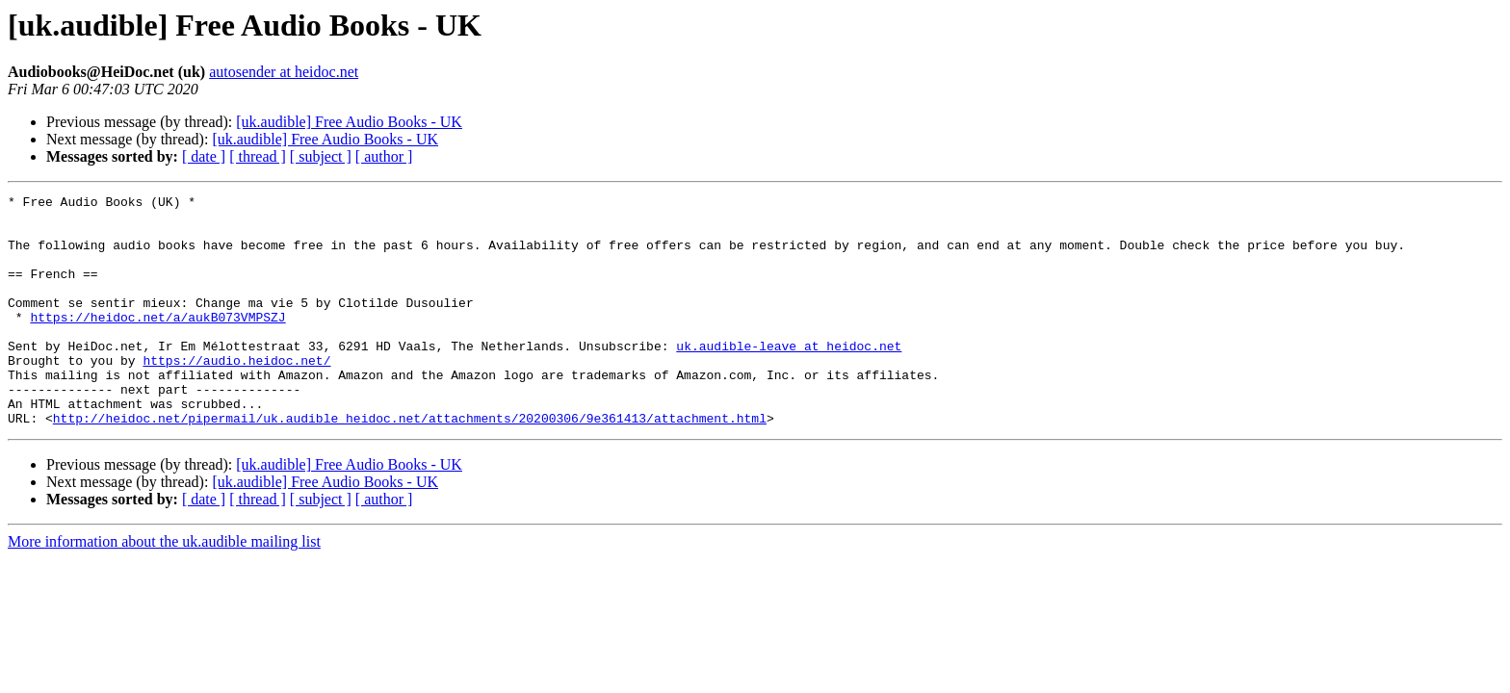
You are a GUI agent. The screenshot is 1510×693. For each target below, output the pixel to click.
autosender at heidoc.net (283, 72)
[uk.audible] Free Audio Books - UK (349, 122)
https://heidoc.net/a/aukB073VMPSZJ (157, 342)
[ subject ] (320, 156)
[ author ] (384, 156)
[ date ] (203, 156)
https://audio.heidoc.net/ (236, 394)
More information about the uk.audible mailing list (164, 587)
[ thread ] (257, 156)
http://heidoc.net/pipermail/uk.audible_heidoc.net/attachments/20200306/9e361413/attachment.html (410, 464)
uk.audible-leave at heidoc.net (788, 377)
